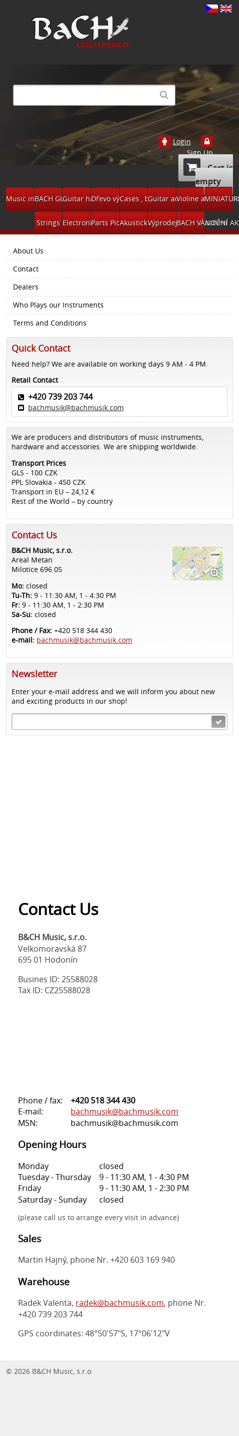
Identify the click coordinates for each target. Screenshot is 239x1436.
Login (182, 141)
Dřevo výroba (105, 198)
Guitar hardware (77, 198)
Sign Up (200, 152)
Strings (48, 222)
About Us (28, 250)
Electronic (77, 222)
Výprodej (162, 222)
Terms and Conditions (50, 323)
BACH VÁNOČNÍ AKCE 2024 (190, 222)
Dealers (26, 287)
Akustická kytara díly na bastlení (134, 222)
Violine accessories (190, 198)
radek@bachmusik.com (120, 1302)
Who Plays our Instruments (58, 305)
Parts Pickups (105, 222)
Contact (26, 268)
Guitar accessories (162, 198)
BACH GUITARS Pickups (49, 198)
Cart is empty (208, 172)
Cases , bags (134, 198)
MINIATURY (218, 198)
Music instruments (20, 198)
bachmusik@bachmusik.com (76, 407)
